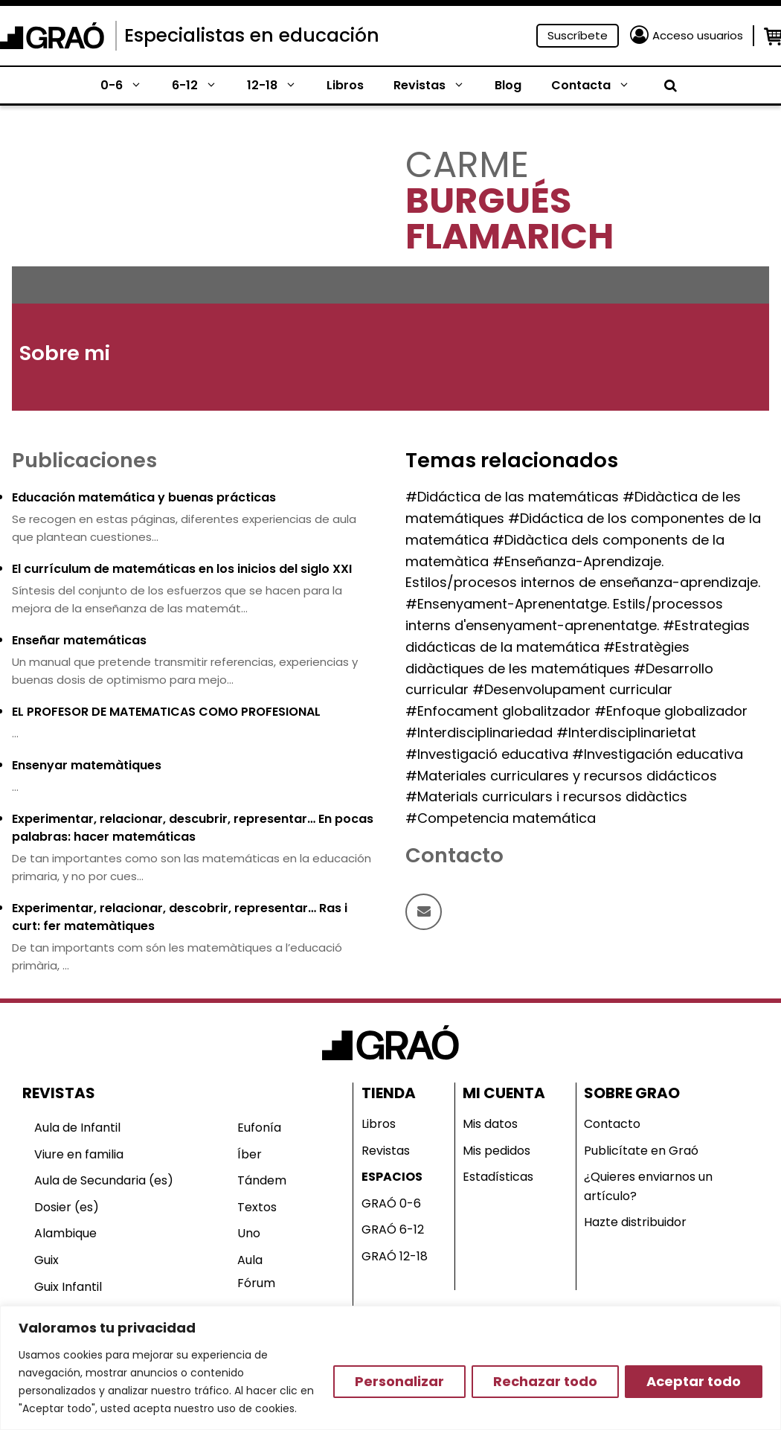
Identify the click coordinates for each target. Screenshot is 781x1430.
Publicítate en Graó (641, 1150)
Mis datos (490, 1123)
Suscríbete (577, 35)
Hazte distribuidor (635, 1222)
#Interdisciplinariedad (479, 732)
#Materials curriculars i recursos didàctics (546, 796)
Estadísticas (498, 1176)
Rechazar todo (545, 1381)
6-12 (202, 85)
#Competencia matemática (500, 818)
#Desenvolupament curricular (572, 689)
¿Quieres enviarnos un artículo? (648, 1186)
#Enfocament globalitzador (498, 711)
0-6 (128, 85)
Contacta (598, 85)
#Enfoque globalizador (671, 711)
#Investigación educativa (657, 754)
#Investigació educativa (486, 754)
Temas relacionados (511, 460)
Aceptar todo (693, 1381)
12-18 (279, 85)
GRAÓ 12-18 (394, 1256)
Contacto (612, 1123)
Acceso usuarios (697, 35)
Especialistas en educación (251, 35)
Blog (508, 85)
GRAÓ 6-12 (392, 1229)
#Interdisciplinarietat (626, 732)
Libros (345, 85)
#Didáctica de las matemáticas (512, 496)
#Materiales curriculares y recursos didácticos (561, 775)
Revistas (436, 85)
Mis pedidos (496, 1150)
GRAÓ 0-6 (391, 1203)
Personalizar (399, 1381)
